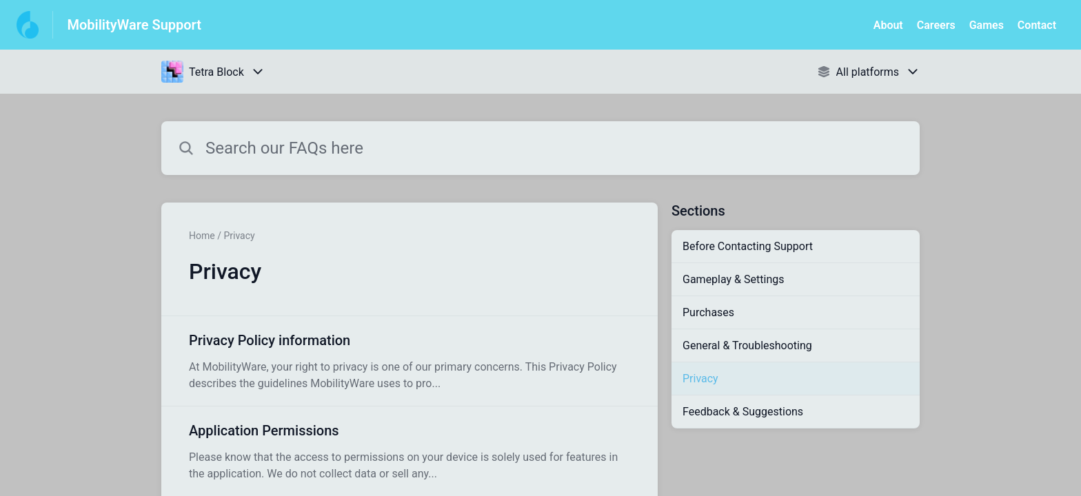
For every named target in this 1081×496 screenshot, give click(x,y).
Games (986, 25)
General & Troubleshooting (747, 345)
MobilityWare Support (134, 25)
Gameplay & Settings (733, 279)
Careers (936, 25)
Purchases (708, 312)
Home (202, 235)
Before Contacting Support (748, 246)
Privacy (700, 378)
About (888, 25)
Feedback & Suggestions (743, 411)
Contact (1037, 25)
